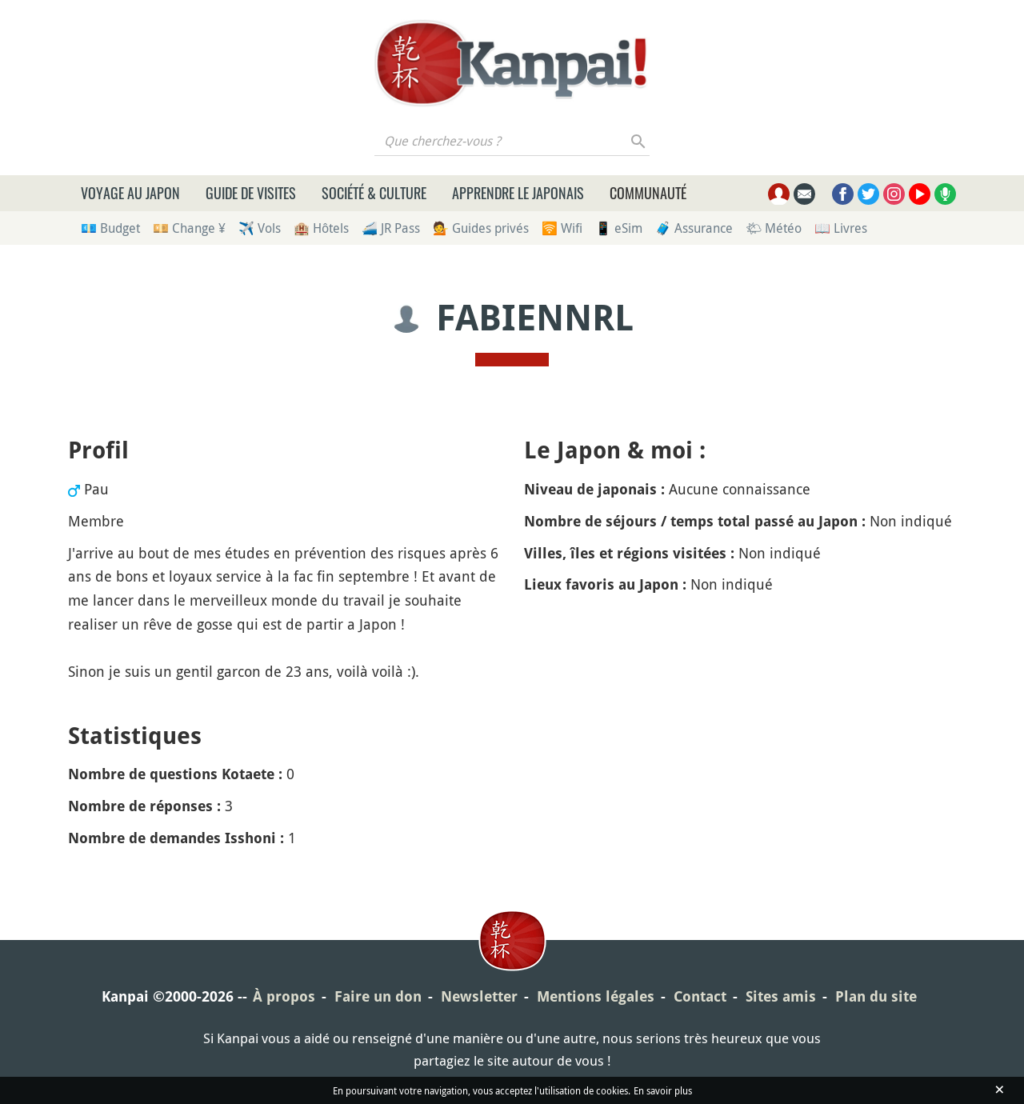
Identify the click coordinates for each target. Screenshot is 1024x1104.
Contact (700, 996)
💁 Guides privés (481, 228)
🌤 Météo (774, 228)
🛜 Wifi (562, 228)
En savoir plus (663, 1090)
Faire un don (378, 996)
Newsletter (479, 996)
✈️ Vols (259, 228)
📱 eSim (618, 228)
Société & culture (374, 192)
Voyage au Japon (130, 192)
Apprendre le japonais (518, 192)
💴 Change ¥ (189, 228)
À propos (284, 996)
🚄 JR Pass (391, 228)
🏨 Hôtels (321, 228)
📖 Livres (840, 228)
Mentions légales (595, 996)
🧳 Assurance (694, 228)
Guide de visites (251, 192)
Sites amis (781, 996)
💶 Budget (110, 228)
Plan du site (876, 996)
